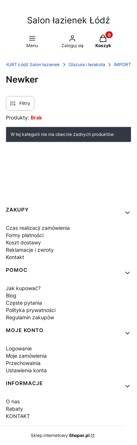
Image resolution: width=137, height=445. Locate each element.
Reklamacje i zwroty (30, 250)
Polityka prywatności (31, 310)
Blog (11, 295)
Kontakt (15, 257)
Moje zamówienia (26, 356)
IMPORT (122, 64)
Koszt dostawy (23, 242)
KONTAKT (18, 416)
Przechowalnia (23, 363)
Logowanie (19, 348)
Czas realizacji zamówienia (38, 228)
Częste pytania (24, 303)
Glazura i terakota (87, 64)
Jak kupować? (23, 288)
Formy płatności (24, 235)
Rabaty (14, 409)
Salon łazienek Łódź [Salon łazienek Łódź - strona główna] (68, 20)
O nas (13, 401)
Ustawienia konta (26, 370)
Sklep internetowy (60, 435)
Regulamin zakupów (30, 317)
